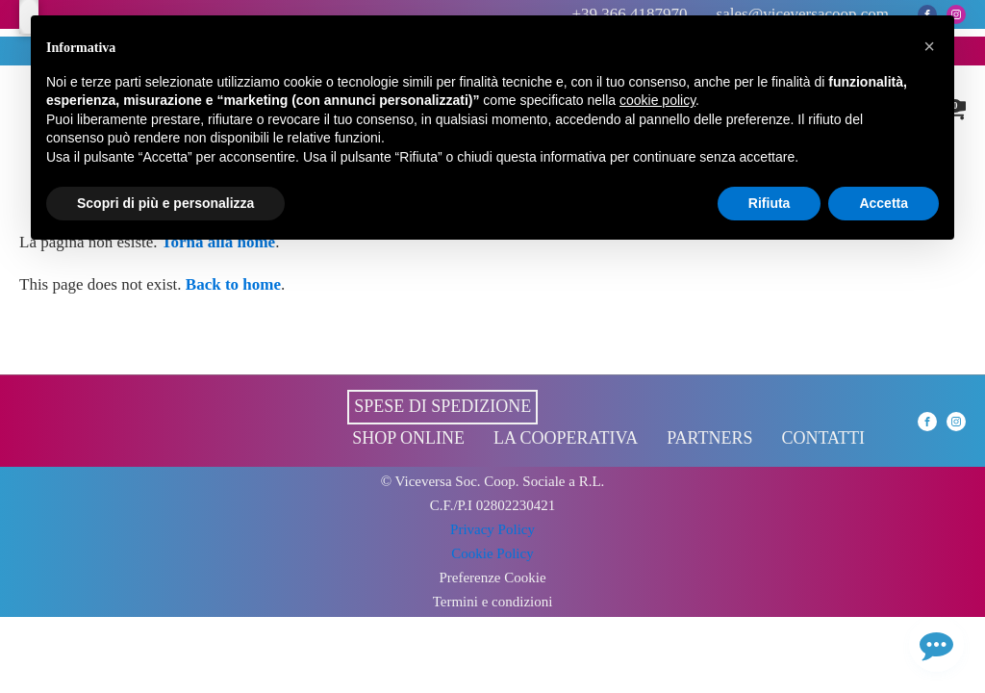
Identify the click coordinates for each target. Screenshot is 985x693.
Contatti (823, 438)
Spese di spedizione (442, 406)
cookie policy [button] (657, 100)
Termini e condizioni (493, 602)
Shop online (408, 438)
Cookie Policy (492, 553)
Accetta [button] (883, 203)
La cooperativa (565, 438)
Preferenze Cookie (492, 578)
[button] (929, 46)
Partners (709, 438)
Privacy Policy (492, 529)
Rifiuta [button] (769, 203)
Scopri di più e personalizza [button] (165, 203)
